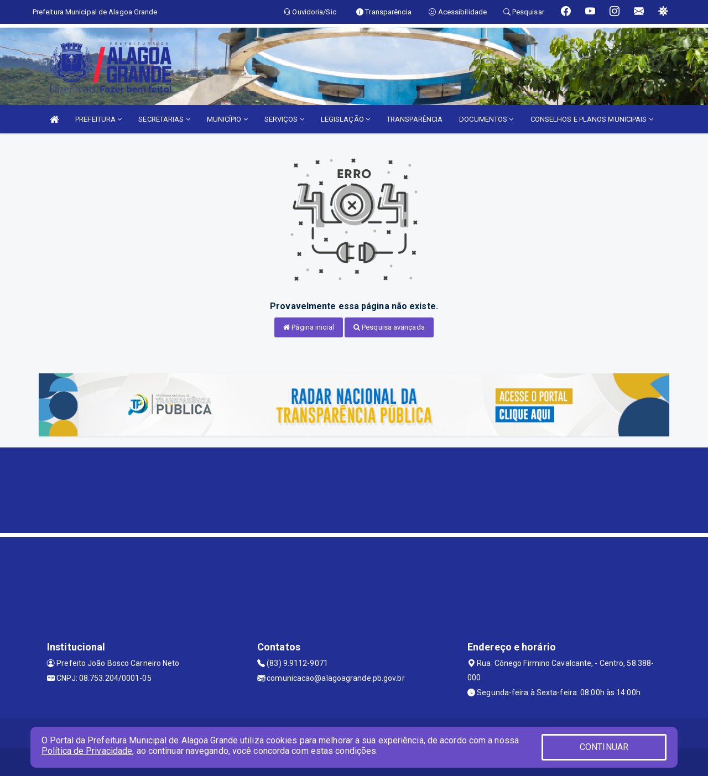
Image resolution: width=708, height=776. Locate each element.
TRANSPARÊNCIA (414, 119)
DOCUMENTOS (486, 119)
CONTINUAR (604, 747)
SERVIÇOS (284, 119)
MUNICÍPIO (227, 119)
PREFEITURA (98, 119)
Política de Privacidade (86, 751)
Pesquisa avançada (389, 327)
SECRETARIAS (164, 119)
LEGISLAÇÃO (345, 119)
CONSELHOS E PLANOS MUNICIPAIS (591, 119)
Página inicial (308, 327)
